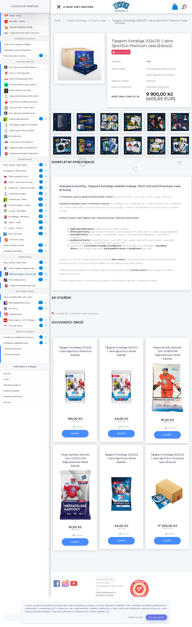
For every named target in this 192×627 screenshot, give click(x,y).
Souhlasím (156, 617)
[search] (184, 7)
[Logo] (121, 7)
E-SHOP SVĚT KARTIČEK (75, 7)
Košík (175, 7)
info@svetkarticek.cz (106, 592)
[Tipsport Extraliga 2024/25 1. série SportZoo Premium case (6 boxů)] (79, 34)
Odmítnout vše (135, 617)
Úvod (57, 20)
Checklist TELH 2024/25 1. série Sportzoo (75, 313)
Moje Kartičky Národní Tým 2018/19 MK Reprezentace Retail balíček (167, 353)
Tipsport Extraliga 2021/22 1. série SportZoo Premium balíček (75, 351)
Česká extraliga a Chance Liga (86, 20)
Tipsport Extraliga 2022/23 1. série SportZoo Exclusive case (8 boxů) (167, 458)
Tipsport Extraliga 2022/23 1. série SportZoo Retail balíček (121, 458)
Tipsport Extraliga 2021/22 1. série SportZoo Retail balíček (121, 351)
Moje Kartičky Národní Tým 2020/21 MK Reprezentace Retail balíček (75, 460)
